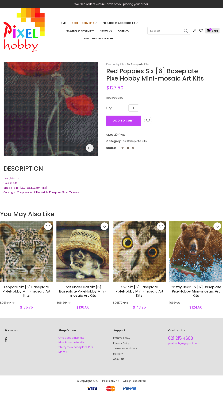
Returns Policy (121, 338)
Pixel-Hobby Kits (83, 23)
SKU (109, 135)
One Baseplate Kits (71, 338)
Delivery (118, 353)
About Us (106, 30)
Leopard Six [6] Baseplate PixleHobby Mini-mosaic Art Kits (27, 291)
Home (62, 23)
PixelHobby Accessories (119, 23)
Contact (124, 30)
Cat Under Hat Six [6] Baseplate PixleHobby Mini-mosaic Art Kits (83, 291)
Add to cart (123, 121)
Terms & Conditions (125, 348)
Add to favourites (48, 226)
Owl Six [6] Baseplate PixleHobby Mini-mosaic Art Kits (139, 291)
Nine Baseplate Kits (71, 342)
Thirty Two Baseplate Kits (75, 347)
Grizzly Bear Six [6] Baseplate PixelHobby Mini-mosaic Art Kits (196, 291)
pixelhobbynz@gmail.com (183, 343)
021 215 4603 (180, 338)
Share (110, 148)
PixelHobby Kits (115, 64)
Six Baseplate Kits (138, 64)
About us (118, 359)
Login (195, 31)
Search (186, 31)
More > (63, 352)
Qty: (109, 108)
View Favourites (201, 30)
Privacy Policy (121, 343)
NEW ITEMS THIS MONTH (98, 38)
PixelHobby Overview (80, 30)
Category (113, 141)
